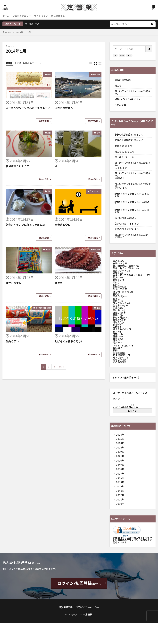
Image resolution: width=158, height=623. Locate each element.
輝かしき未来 (13, 283)
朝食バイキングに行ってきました (25, 224)
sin (56, 166)
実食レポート (122, 271)
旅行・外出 (121, 317)
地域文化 (120, 322)
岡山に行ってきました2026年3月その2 (133, 92)
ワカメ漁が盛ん (64, 107)
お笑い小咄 (120, 360)
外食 (49, 133)
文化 (118, 320)
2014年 (19, 32)
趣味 (117, 280)
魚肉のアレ (12, 341)
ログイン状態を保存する (132, 406)
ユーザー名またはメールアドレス (130, 392)
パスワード (118, 398)
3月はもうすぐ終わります (128, 99)
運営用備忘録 (66, 607)
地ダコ (59, 283)
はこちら (79, 583)
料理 (31, 23)
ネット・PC (121, 345)
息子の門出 (120, 218)
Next (60, 367)
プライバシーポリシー (87, 607)
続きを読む (44, 121)
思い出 (48, 249)
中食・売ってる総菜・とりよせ (131, 275)
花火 (117, 285)
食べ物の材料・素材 (43, 308)
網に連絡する (58, 15)
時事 (49, 74)
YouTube (119, 353)
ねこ (117, 332)
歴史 (118, 313)
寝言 (116, 299)
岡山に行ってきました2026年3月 (131, 235)
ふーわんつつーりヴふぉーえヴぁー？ (28, 107)
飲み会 (118, 261)
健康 (118, 336)
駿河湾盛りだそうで (17, 166)
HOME (8, 32)
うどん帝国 (120, 105)
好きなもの (120, 329)
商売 (118, 334)
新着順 (9, 63)
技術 (117, 350)
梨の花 (118, 86)
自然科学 (119, 287)
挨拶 (117, 325)
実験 (117, 327)
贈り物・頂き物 (123, 292)
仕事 (98, 133)
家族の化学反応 (123, 80)
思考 (118, 308)
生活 (37, 23)
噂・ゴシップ (121, 358)
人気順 (17, 63)
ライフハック (95, 191)
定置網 (88, 614)
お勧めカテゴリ (31, 63)
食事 (118, 263)
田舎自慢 (96, 74)
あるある (119, 362)
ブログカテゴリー (22, 15)
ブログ (117, 343)
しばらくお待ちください (69, 341)
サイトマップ (41, 15)
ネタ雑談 (120, 355)
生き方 (119, 305)
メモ (116, 341)
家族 (118, 301)
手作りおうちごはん (126, 268)
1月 (29, 32)
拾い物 (117, 348)
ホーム (5, 15)
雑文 (118, 277)
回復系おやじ (62, 224)
